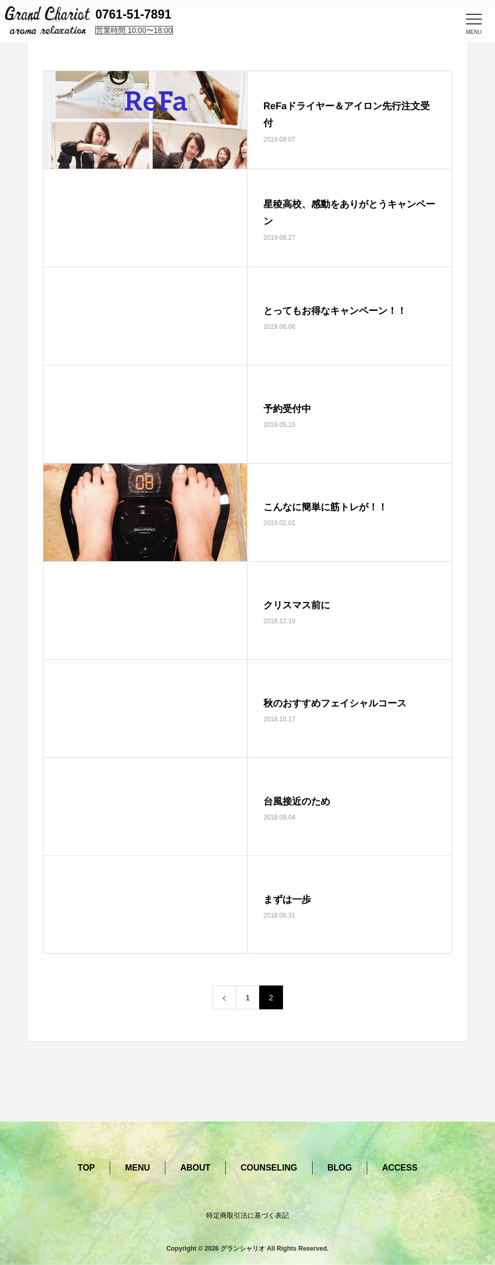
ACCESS (400, 1167)
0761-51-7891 (133, 14)
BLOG (340, 1167)
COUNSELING (269, 1167)
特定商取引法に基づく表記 (247, 1215)
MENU (137, 1167)
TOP (86, 1167)
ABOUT (195, 1167)
